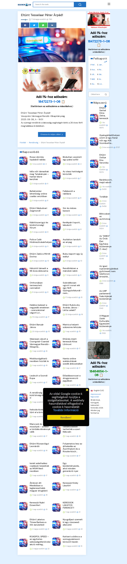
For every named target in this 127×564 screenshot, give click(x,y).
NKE (93, 79)
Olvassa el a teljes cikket (51, 134)
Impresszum (96, 394)
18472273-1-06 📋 (51, 102)
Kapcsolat (95, 397)
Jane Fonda (104, 65)
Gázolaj (102, 74)
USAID (94, 74)
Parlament (95, 65)
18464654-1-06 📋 (99, 373)
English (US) (97, 390)
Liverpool (103, 84)
